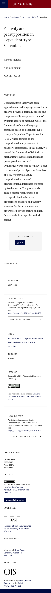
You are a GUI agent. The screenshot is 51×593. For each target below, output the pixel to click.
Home (6, 17)
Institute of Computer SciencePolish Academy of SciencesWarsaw (17, 528)
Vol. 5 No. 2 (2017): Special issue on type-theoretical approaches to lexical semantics (25, 342)
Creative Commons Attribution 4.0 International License (24, 396)
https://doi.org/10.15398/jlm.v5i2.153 (24, 313)
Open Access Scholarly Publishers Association (15, 553)
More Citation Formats (20, 319)
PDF (21, 242)
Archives (15, 17)
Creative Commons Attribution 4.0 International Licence (17, 490)
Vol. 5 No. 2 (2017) (29, 17)
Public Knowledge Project (14, 584)
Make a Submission (15, 500)
